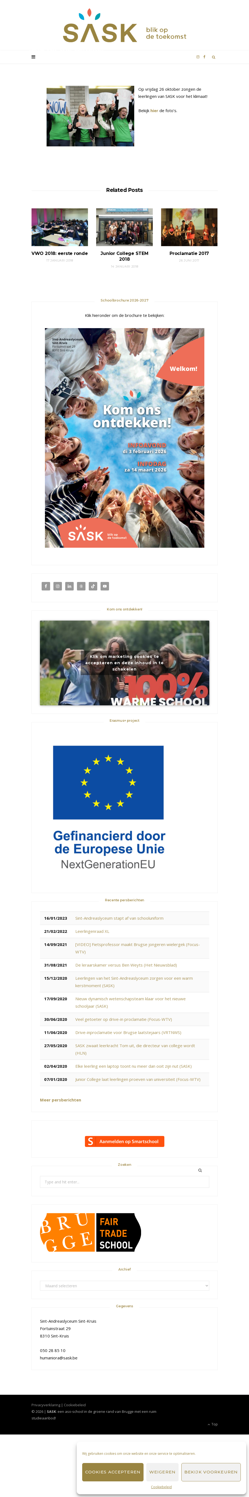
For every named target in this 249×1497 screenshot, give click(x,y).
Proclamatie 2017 (189, 253)
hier (154, 110)
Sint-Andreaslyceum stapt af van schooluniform (119, 918)
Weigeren (162, 1472)
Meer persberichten (60, 1100)
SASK (39, 60)
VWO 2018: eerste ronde (60, 253)
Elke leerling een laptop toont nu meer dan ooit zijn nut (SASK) (133, 1066)
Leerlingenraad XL (92, 931)
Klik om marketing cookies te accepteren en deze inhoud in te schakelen (124, 663)
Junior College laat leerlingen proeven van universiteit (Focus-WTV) (138, 1079)
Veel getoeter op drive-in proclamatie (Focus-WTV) (123, 1019)
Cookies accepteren (113, 1472)
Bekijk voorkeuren (211, 1472)
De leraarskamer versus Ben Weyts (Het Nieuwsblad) (126, 965)
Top (213, 1424)
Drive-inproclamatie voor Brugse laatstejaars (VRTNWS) (128, 1032)
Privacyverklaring (46, 1404)
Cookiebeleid (161, 1487)
